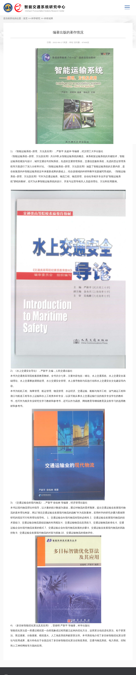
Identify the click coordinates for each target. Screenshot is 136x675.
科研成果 (48, 18)
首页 (25, 18)
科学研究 (35, 18)
